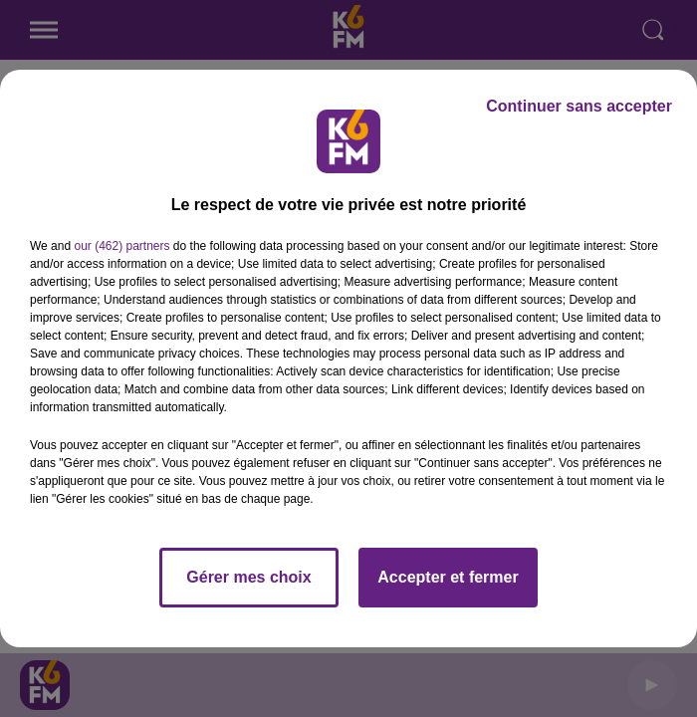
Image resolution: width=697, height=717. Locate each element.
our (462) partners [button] (121, 246)
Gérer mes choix (248, 577)
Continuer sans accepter (579, 106)
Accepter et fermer (447, 577)
